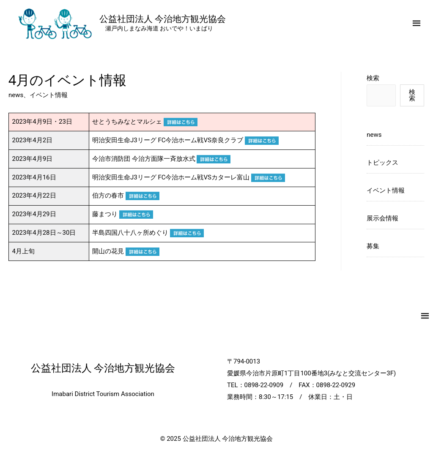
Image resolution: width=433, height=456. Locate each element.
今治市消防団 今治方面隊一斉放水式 (161, 159)
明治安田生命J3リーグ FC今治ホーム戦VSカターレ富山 (188, 177)
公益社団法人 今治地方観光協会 (162, 18)
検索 (373, 78)
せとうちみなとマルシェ (144, 121)
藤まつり (122, 214)
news (15, 95)
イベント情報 (49, 95)
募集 (373, 246)
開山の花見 (125, 251)
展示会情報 (382, 218)
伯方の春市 (125, 195)
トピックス (382, 162)
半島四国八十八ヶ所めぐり (148, 232)
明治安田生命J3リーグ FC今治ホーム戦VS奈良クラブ (185, 140)
